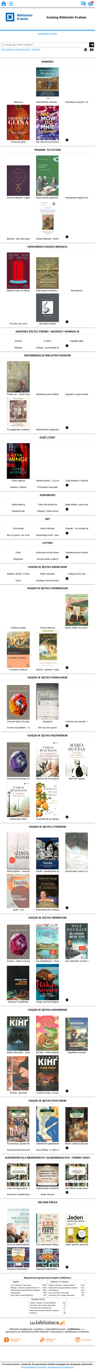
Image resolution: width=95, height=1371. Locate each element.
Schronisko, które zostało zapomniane (61, 1295)
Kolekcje (36, 49)
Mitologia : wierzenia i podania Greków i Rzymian (27, 1288)
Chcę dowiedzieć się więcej (33, 1367)
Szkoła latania (15, 1293)
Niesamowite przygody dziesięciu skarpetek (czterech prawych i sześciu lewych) (38, 1290)
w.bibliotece (75, 1329)
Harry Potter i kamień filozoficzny (22, 1295)
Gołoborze (33, 1313)
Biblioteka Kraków (47, 34)
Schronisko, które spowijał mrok (40, 1308)
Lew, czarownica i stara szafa (21, 1285)
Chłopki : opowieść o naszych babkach (62, 1285)
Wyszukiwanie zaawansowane (15, 49)
